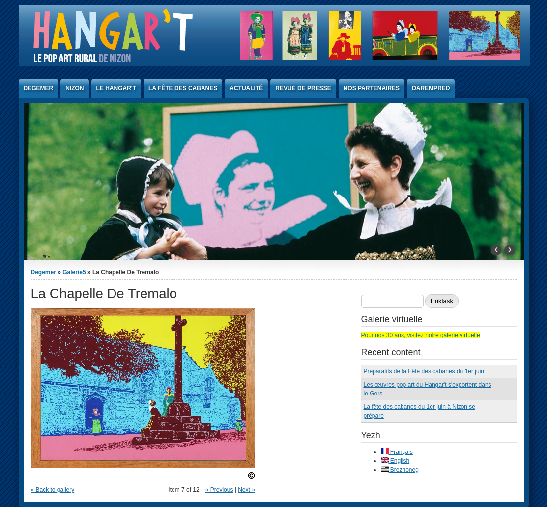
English (395, 460)
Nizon (74, 88)
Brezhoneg (400, 469)
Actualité (246, 88)
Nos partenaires (372, 88)
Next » (246, 489)
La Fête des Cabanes (182, 88)
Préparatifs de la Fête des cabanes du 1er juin (424, 371)
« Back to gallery (53, 489)
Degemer (39, 88)
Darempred (431, 88)
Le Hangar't (116, 88)
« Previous (219, 489)
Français (397, 452)
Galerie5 (74, 272)
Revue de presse (303, 88)
